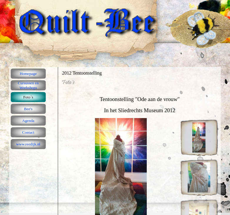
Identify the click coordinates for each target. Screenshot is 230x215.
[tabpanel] (139, 102)
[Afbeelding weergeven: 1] (199, 137)
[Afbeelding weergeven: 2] (199, 177)
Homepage (28, 73)
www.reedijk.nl (28, 144)
